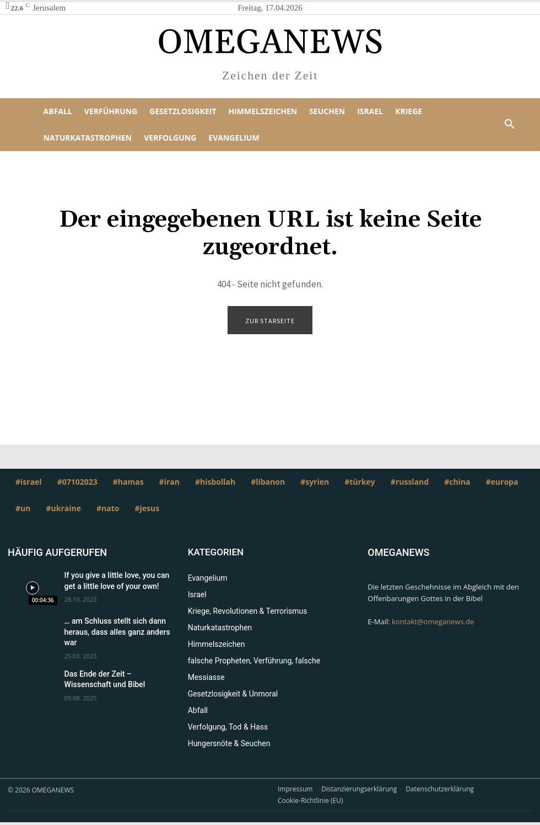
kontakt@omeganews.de (433, 622)
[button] (509, 124)
